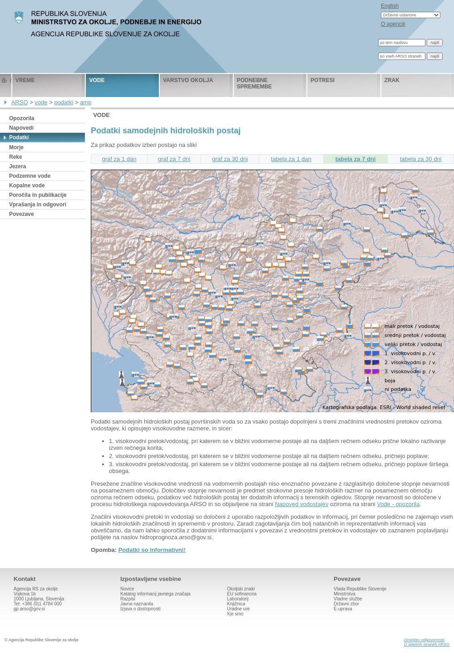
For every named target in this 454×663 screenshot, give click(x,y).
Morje (16, 147)
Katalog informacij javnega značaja (155, 593)
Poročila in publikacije (38, 195)
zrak (392, 80)
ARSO (19, 102)
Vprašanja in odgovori (37, 204)
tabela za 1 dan (291, 159)
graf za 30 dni (230, 159)
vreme (25, 80)
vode (96, 80)
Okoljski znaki (241, 588)
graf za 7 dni (174, 159)
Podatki (19, 137)
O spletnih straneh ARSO (426, 644)
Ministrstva (344, 593)
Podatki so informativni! (152, 549)
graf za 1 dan (119, 159)
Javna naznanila (136, 603)
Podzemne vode (29, 176)
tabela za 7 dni (356, 159)
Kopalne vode (27, 185)
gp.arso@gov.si (29, 608)
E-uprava (343, 608)
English (390, 6)
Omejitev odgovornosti (424, 640)
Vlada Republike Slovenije (360, 588)
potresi (323, 80)
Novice (127, 588)
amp (85, 102)
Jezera (17, 166)
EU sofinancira (242, 593)
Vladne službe (348, 598)
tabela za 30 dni (421, 159)
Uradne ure (238, 608)
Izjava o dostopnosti (140, 608)
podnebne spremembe (254, 83)
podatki (63, 102)
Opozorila (21, 118)
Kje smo (235, 613)
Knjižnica (236, 603)
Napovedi (21, 128)
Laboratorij (237, 598)
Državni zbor (346, 603)
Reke (15, 157)
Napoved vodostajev (301, 504)
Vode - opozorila (398, 504)
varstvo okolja (188, 80)
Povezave (21, 214)
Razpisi (127, 598)
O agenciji (393, 24)
